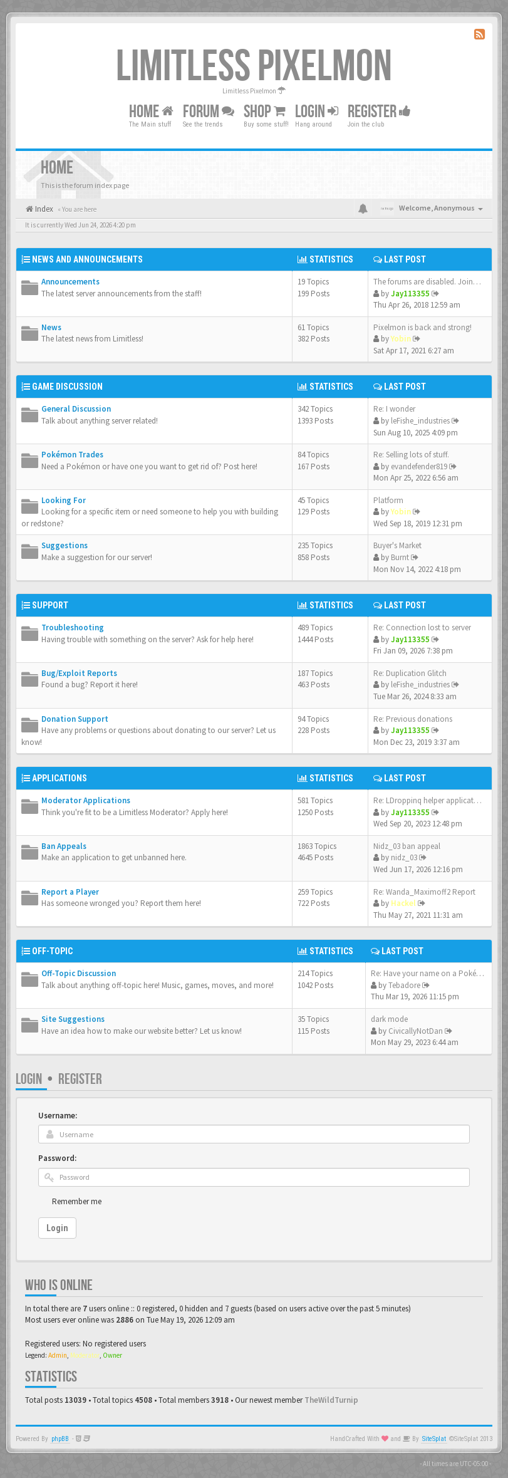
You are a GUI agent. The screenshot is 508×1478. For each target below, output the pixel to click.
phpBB (60, 1439)
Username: (57, 1115)
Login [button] (316, 111)
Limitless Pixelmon (254, 67)
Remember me (76, 1201)
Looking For (63, 500)
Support (50, 605)
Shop (265, 111)
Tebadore (404, 985)
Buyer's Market (397, 545)
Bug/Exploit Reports (79, 673)
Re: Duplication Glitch (410, 673)
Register (379, 111)
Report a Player (70, 892)
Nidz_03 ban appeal (406, 846)
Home (151, 111)
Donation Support (74, 719)
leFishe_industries (420, 420)
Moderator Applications (85, 800)
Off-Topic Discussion (78, 973)
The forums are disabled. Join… (427, 281)
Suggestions (64, 545)
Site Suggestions (73, 1019)
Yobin (401, 338)
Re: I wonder (394, 408)
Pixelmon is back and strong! (422, 327)
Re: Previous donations (412, 719)
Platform (388, 500)
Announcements (70, 281)
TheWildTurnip (331, 1400)
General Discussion (76, 408)
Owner (112, 1355)
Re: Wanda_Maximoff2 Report (424, 892)
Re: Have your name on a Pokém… (431, 973)
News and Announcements (87, 259)
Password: (57, 1158)
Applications (59, 778)
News (51, 327)
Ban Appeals (63, 846)
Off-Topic (52, 951)
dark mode (389, 1019)
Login (29, 1079)
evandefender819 (419, 466)
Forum (208, 111)
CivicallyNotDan (415, 1031)
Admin (57, 1355)
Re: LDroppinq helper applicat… (427, 800)
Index (43, 209)
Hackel (403, 903)
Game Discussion (67, 387)
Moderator (85, 1355)
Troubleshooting (72, 627)
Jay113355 (410, 293)
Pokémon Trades (72, 454)
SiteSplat (434, 1439)
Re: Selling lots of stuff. (411, 454)
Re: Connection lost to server (422, 627)
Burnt (400, 557)
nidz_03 (404, 857)
